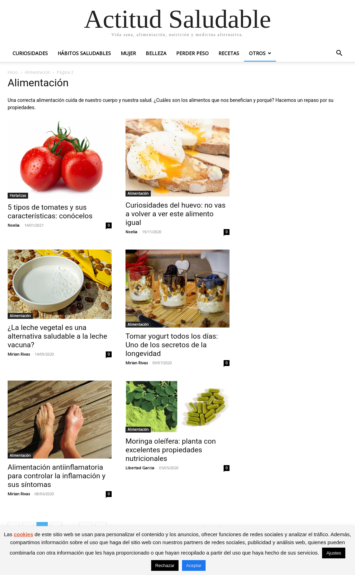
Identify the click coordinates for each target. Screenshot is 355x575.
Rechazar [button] (165, 565)
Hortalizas (18, 195)
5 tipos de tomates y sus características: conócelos (50, 211)
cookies (23, 534)
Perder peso (192, 53)
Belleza (156, 53)
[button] (339, 54)
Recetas (228, 53)
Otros (257, 53)
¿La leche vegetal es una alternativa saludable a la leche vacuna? (57, 336)
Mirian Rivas (19, 354)
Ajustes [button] (333, 553)
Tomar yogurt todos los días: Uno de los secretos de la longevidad (171, 345)
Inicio (13, 72)
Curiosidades (30, 53)
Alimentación (37, 72)
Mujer (128, 53)
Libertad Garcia (139, 467)
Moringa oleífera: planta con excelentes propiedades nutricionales (170, 450)
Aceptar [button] (194, 565)
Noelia (13, 225)
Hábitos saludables (84, 53)
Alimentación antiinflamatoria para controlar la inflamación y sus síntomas (56, 476)
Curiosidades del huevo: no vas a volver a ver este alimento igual (175, 214)
